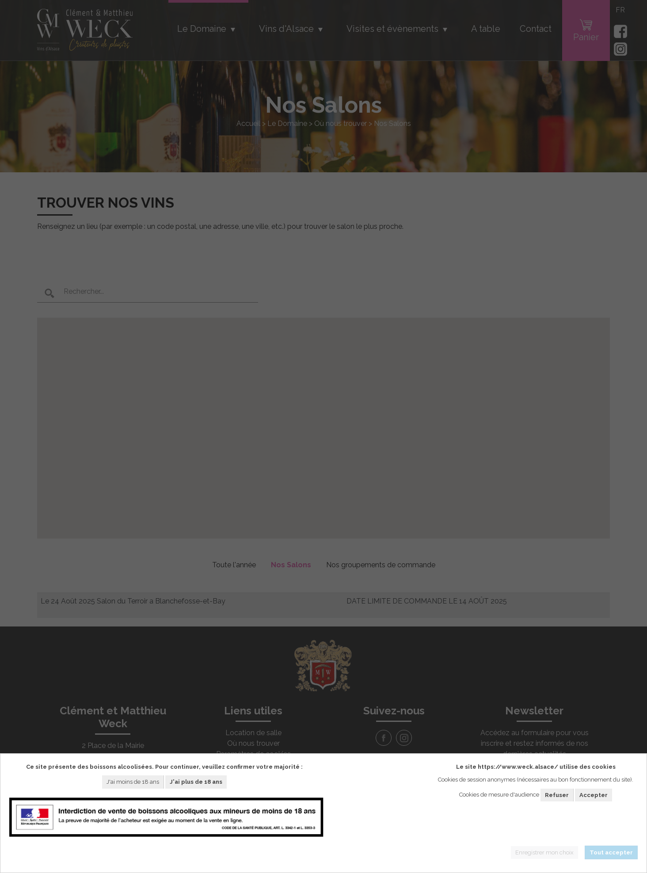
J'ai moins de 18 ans (133, 781)
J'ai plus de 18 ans (196, 781)
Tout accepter (611, 852)
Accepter (593, 795)
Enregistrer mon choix (544, 852)
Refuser (557, 795)
